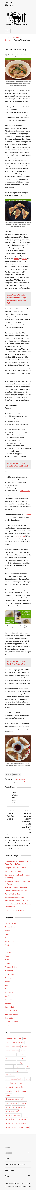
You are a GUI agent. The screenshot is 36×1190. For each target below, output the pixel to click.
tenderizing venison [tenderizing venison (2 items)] (12, 1103)
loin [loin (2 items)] (21, 1083)
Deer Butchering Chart (15, 1164)
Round (7, 989)
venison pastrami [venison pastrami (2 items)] (21, 1123)
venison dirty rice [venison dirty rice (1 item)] (11, 1119)
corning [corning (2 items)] (19, 1063)
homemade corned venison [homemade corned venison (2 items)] (14, 1079)
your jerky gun (19, 536)
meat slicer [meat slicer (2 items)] (9, 1091)
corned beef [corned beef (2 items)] (21, 1059)
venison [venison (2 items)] (8, 1107)
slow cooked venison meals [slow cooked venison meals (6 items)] (14, 1099)
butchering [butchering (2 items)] (15, 1051)
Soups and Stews (11, 1011)
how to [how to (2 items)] (27, 1079)
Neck (7, 956)
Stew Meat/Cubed (11, 1014)
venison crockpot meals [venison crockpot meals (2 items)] (13, 1115)
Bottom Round (10, 927)
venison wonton (21, 782)
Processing (9, 971)
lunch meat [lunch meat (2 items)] (9, 1087)
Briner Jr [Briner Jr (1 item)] (24, 1047)
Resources (9, 1170)
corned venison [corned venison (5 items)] (10, 1063)
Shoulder (8, 1000)
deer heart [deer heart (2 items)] (9, 1067)
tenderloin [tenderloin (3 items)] (23, 1103)
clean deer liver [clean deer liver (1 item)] (10, 1059)
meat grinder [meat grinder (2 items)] (19, 1087)
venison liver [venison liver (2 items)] (10, 1123)
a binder (28, 515)
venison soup (9, 782)
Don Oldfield (11, 55)
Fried (7, 945)
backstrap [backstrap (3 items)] (9, 1039)
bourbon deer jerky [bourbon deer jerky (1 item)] (18, 1043)
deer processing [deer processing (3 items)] (19, 1067)
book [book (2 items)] (24, 1039)
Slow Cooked (9, 1007)
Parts (7, 960)
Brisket (7, 930)
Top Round (8, 1025)
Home (7, 37)
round (24, 258)
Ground (7, 40)
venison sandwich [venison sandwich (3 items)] (11, 1127)
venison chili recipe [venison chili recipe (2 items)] (19, 1107)
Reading (8, 978)
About (7, 1176)
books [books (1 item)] (8, 1043)
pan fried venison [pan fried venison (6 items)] (20, 1091)
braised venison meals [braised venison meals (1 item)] (13, 1047)
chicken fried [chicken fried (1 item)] (21, 1055)
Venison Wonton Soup (15, 795)
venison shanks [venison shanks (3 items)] (24, 1127)
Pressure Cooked (11, 967)
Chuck (16, 258)
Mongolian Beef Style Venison (15, 868)
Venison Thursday (14, 1183)
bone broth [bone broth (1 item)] (17, 1039)
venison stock (25, 490)
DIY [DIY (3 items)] (28, 1067)
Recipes (7, 981)
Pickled (7, 963)
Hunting (8, 952)
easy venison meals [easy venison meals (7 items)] (21, 1071)
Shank (7, 996)
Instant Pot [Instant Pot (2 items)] (9, 1083)
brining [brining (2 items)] (8, 1051)
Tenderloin (9, 1018)
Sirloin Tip (8, 1003)
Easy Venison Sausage (13, 871)
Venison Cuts (17, 37)
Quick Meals (9, 974)
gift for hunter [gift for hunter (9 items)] (10, 1075)
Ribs (6, 985)
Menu (8, 31)
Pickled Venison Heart (13, 894)
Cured (7, 938)
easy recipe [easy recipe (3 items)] (9, 1071)
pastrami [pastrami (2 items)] (8, 1095)
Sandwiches (9, 992)
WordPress (9, 1186)
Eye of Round (9, 941)
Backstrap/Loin (10, 923)
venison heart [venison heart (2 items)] (23, 1119)
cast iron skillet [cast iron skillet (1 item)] (10, 1055)
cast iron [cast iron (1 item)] (23, 1051)
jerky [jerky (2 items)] (16, 1083)
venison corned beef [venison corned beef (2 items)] (12, 1111)
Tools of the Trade (11, 1022)
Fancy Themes (26, 1186)
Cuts (7, 1159)
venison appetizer (19, 779)
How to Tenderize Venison (14, 910)
